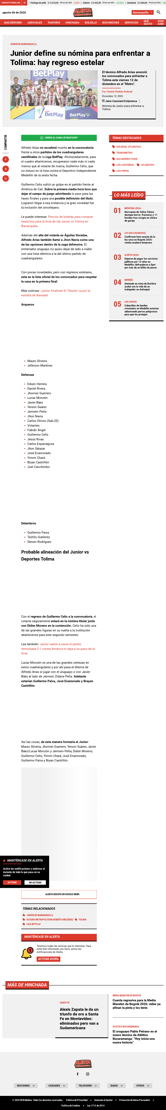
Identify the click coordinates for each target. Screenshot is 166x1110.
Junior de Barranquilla (38, 915)
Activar (12, 882)
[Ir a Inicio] (83, 12)
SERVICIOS (131, 22)
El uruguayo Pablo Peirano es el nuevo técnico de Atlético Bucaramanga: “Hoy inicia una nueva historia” (135, 1037)
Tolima (81, 919)
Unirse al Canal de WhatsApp (59, 137)
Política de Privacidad (76, 1100)
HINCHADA (72, 22)
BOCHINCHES (110, 22)
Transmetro (124, 152)
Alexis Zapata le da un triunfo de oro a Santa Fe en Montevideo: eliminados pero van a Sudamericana (79, 1018)
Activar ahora (48, 959)
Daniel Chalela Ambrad (119, 91)
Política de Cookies (70, 1105)
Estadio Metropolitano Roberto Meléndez (48, 919)
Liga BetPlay (32, 924)
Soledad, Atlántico (128, 146)
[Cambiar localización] (143, 12)
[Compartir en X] (5, 169)
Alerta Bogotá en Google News (59, 894)
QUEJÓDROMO (13, 22)
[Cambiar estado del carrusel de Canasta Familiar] (24, 3)
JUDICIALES (34, 22)
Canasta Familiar (10, 2)
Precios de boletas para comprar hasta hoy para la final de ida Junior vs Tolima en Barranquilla (57, 221)
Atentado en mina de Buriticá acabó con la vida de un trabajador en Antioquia (140, 286)
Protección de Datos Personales (134, 1100)
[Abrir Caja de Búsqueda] (158, 12)
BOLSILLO (91, 22)
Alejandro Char (126, 158)
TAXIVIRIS (53, 22)
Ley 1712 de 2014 (96, 1105)
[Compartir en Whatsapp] (5, 178)
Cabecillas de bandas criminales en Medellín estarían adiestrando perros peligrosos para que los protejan (141, 310)
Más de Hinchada (27, 985)
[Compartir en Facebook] (5, 159)
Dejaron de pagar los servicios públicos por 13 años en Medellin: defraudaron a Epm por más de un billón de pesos (141, 263)
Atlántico (147, 164)
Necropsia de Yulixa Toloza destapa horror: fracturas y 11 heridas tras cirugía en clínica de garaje (140, 216)
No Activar (35, 882)
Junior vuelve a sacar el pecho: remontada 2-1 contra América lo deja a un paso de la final (58, 648)
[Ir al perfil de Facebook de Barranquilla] (77, 1074)
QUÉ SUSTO (148, 22)
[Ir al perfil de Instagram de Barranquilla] (87, 1074)
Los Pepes (122, 170)
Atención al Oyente (103, 1100)
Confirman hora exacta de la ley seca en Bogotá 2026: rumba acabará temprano (139, 239)
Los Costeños (125, 164)
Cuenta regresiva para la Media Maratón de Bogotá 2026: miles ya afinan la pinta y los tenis (136, 1003)
